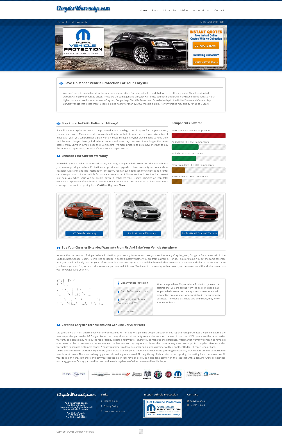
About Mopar (203, 10)
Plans (156, 10)
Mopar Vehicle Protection (134, 163)
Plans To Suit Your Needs (133, 291)
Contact (221, 10)
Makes (186, 10)
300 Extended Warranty (84, 233)
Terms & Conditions (114, 411)
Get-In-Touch (196, 404)
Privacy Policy (111, 406)
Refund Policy (111, 400)
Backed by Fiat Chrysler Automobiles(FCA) (132, 301)
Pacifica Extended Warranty (142, 233)
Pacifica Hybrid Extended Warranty (199, 233)
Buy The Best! (126, 311)
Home (145, 10)
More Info (171, 10)
